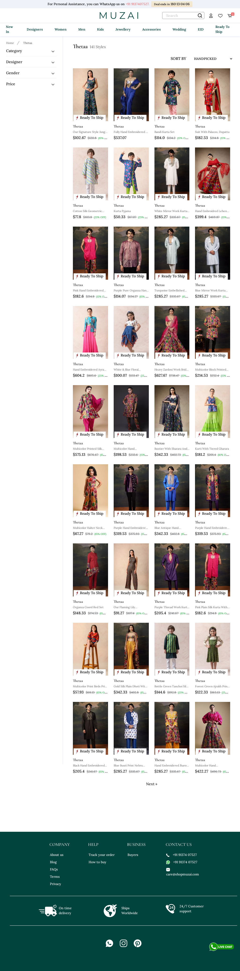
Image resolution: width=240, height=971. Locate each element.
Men (81, 29)
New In (9, 29)
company (59, 844)
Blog (53, 862)
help (93, 844)
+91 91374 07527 (181, 855)
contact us (179, 844)
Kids (100, 29)
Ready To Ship (222, 29)
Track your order (102, 855)
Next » (151, 783)
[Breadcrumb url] (10, 43)
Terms (55, 876)
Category (14, 50)
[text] (183, 15)
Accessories (151, 29)
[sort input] (209, 58)
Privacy (55, 884)
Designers (35, 29)
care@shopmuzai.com (182, 871)
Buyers (133, 855)
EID (201, 29)
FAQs (54, 869)
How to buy (97, 862)
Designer (14, 61)
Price (10, 83)
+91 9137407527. (137, 4)
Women (61, 29)
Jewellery (123, 29)
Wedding (179, 29)
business (136, 844)
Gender (12, 72)
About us (57, 855)
